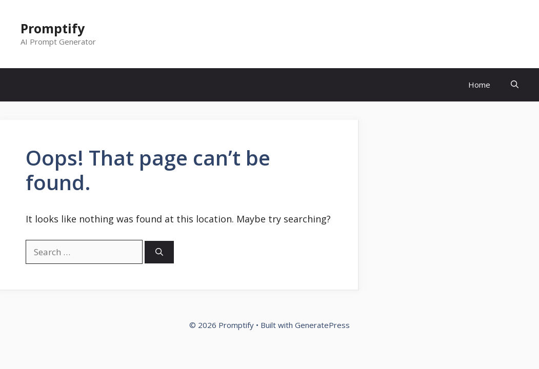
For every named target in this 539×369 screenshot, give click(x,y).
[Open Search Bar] (515, 84)
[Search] (159, 252)
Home (479, 84)
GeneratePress (322, 325)
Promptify (53, 28)
